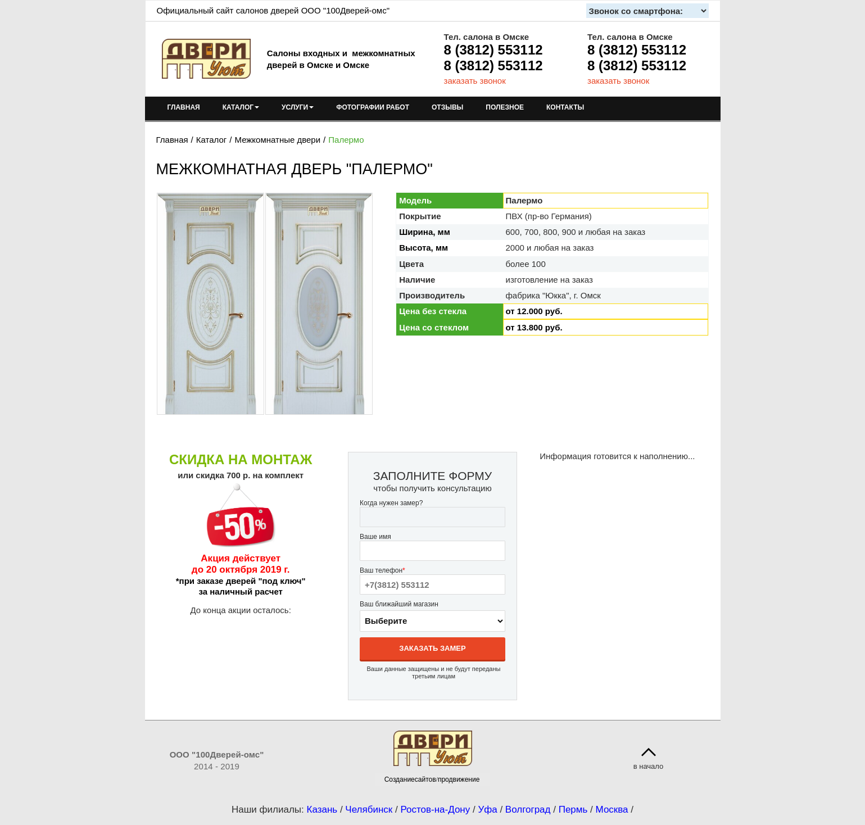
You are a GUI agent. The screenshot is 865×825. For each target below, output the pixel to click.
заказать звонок (475, 80)
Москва (612, 809)
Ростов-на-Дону (435, 809)
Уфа (487, 809)
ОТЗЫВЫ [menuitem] (447, 107)
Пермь (573, 809)
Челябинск (368, 809)
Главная (172, 139)
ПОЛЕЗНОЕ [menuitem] (505, 107)
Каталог (211, 139)
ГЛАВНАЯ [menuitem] (183, 107)
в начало (648, 766)
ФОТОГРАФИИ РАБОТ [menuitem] (372, 107)
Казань (321, 809)
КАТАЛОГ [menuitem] (241, 107)
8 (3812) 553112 (493, 49)
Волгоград (528, 809)
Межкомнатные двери (277, 139)
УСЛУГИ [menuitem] (298, 107)
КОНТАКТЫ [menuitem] (565, 107)
